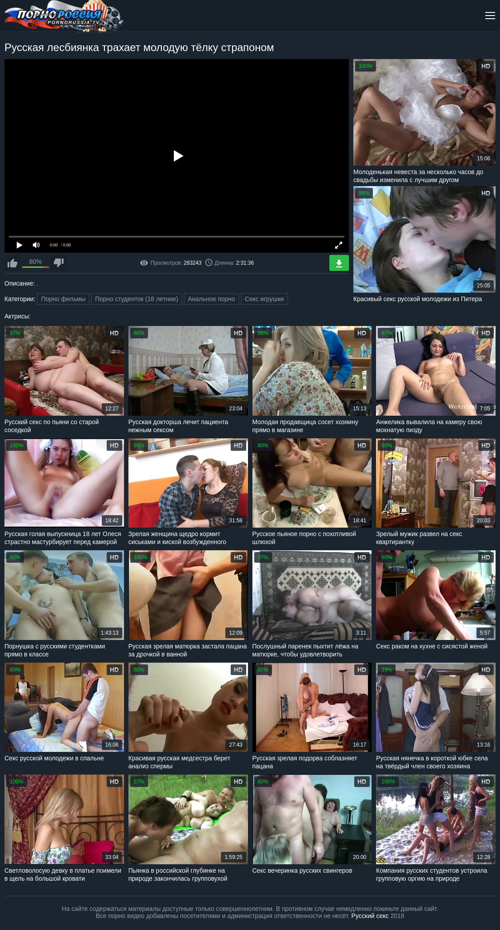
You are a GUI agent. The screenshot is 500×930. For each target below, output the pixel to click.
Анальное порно (211, 298)
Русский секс (370, 915)
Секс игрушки (264, 298)
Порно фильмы (63, 298)
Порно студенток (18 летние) (136, 298)
